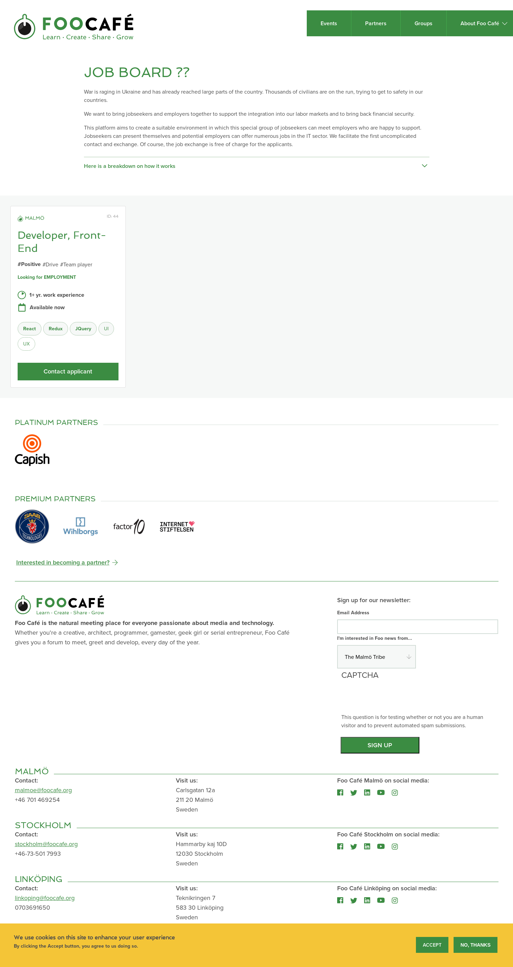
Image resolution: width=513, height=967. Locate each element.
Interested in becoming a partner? (63, 562)
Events (329, 23)
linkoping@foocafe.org (45, 897)
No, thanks (475, 945)
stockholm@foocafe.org (46, 844)
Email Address (353, 612)
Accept (432, 945)
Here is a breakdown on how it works (255, 166)
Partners (376, 23)
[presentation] (393, 699)
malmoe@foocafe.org (43, 790)
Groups (424, 23)
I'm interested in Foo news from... (374, 638)
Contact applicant (68, 371)
